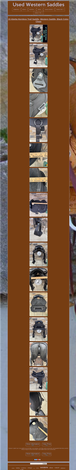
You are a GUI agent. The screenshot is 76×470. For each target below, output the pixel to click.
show (51, 468)
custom (13, 468)
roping (18, 468)
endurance (63, 468)
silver (37, 468)
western (44, 467)
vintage (30, 468)
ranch (56, 468)
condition (23, 468)
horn (34, 468)
